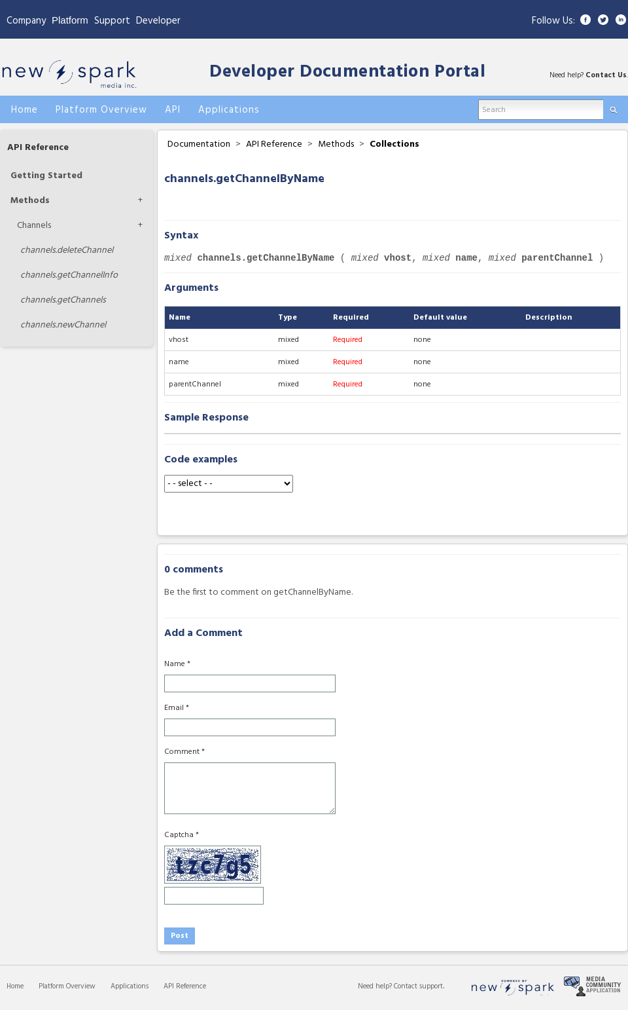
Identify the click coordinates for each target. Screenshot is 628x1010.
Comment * (184, 751)
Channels (34, 225)
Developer (158, 21)
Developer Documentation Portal (347, 72)
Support (112, 21)
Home (15, 986)
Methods (30, 200)
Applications (129, 986)
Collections (394, 144)
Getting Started (46, 175)
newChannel (63, 325)
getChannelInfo (69, 275)
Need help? (376, 986)
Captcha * (181, 835)
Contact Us (606, 75)
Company (26, 21)
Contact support (418, 986)
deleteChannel (66, 250)
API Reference (38, 147)
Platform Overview (67, 986)
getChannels (63, 300)
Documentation (198, 144)
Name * (177, 664)
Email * (176, 708)
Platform (70, 20)
